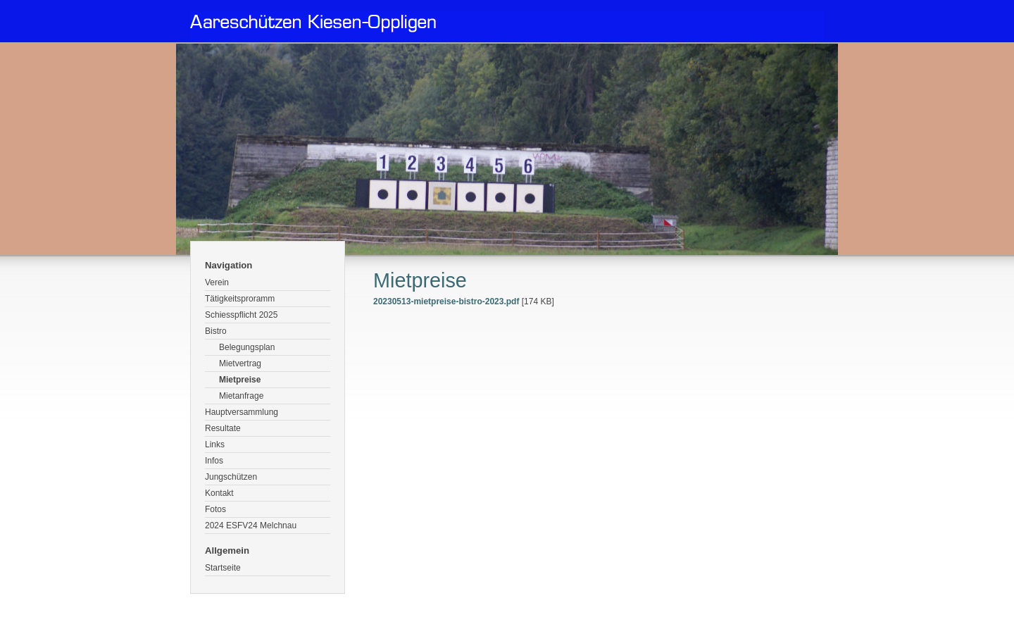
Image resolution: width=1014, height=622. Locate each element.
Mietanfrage (241, 396)
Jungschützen (231, 477)
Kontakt (219, 493)
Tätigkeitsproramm (240, 299)
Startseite (223, 568)
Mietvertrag (240, 363)
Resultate (223, 428)
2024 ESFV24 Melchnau (250, 525)
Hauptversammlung (241, 412)
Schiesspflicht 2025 (241, 315)
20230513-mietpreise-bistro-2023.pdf (446, 301)
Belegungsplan (247, 347)
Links (215, 444)
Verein (217, 282)
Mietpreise (240, 380)
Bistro (216, 331)
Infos (214, 461)
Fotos (215, 509)
